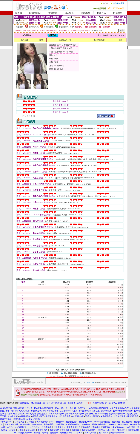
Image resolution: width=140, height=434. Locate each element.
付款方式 (101, 13)
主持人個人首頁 (61, 370)
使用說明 (85, 13)
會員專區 (52, 13)
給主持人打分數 (65, 40)
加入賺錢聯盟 (70, 373)
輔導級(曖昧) (49, 27)
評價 (78, 370)
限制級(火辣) (34, 27)
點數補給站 (35, 13)
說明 (120, 40)
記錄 (83, 370)
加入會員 (69, 13)
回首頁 (18, 13)
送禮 (41, 40)
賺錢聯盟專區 (89, 373)
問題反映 (117, 13)
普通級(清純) (64, 27)
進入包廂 (24, 40)
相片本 (72, 370)
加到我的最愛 (99, 40)
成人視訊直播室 (70, 376)
